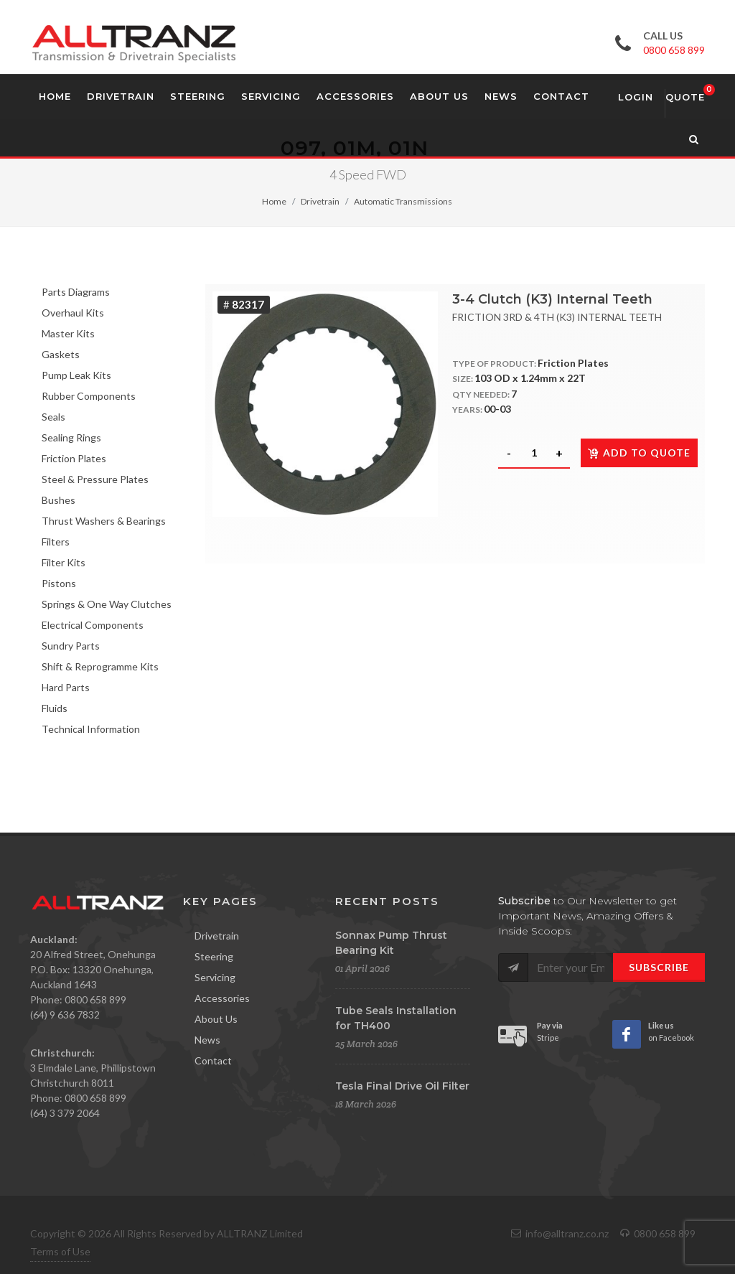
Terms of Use (60, 1251)
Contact (213, 1060)
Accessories (222, 998)
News (207, 1040)
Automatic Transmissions (403, 201)
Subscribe (659, 967)
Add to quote (639, 452)
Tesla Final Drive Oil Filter (402, 1085)
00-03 (497, 409)
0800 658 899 (674, 50)
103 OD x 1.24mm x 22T (530, 378)
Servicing (215, 977)
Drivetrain (320, 201)
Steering (214, 956)
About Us (216, 1019)
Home (274, 201)
